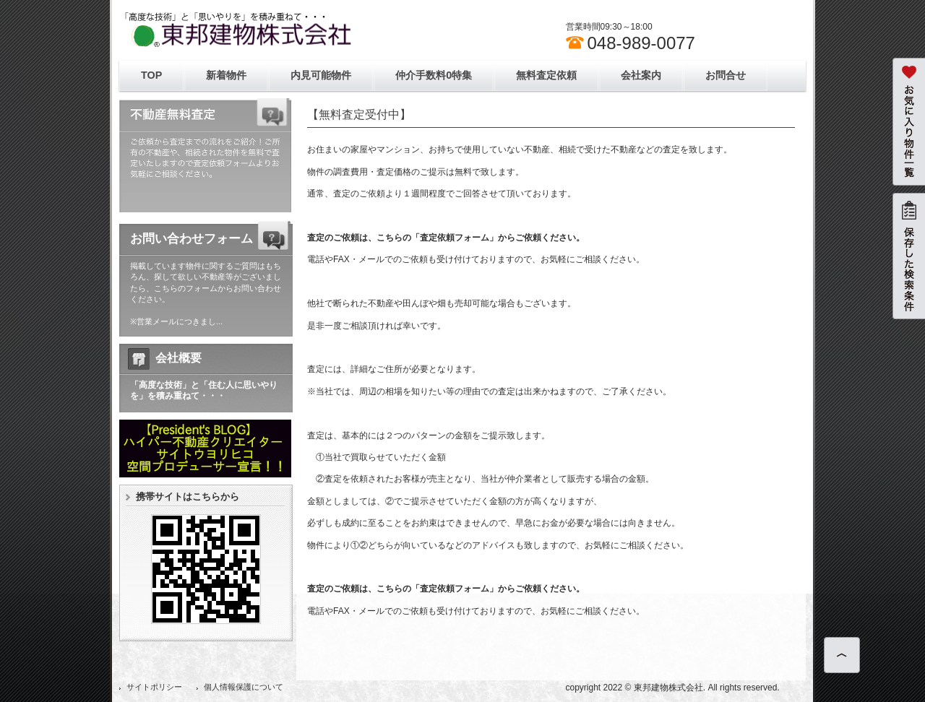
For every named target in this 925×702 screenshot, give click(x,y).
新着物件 (226, 75)
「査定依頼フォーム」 (454, 238)
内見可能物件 (321, 75)
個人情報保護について (243, 686)
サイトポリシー (154, 686)
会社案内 (641, 75)
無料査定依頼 (546, 75)
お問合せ (725, 75)
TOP (151, 75)
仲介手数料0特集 (433, 75)
